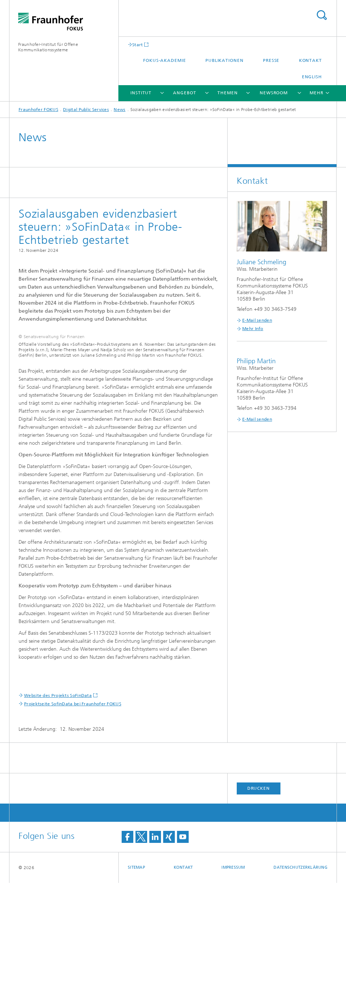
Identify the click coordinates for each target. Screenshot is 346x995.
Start (137, 44)
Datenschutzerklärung (300, 979)
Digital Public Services (86, 109)
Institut (141, 92)
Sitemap (136, 979)
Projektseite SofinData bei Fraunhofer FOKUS (72, 815)
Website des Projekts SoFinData (58, 807)
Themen (227, 92)
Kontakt (310, 60)
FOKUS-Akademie (164, 60)
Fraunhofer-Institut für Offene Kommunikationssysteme (48, 47)
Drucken (258, 900)
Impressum (233, 979)
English (312, 76)
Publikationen (224, 60)
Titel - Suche (321, 15)
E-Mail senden (257, 320)
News (119, 109)
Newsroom (274, 92)
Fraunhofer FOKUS (38, 109)
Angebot (184, 92)
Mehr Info (252, 328)
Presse (271, 60)
